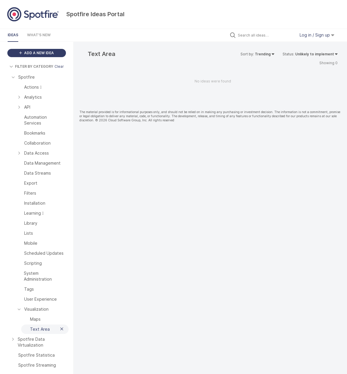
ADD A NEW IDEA (36, 53)
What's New (39, 35)
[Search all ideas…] (265, 35)
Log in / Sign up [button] (317, 34)
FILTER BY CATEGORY (31, 66)
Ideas (13, 35)
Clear (59, 66)
